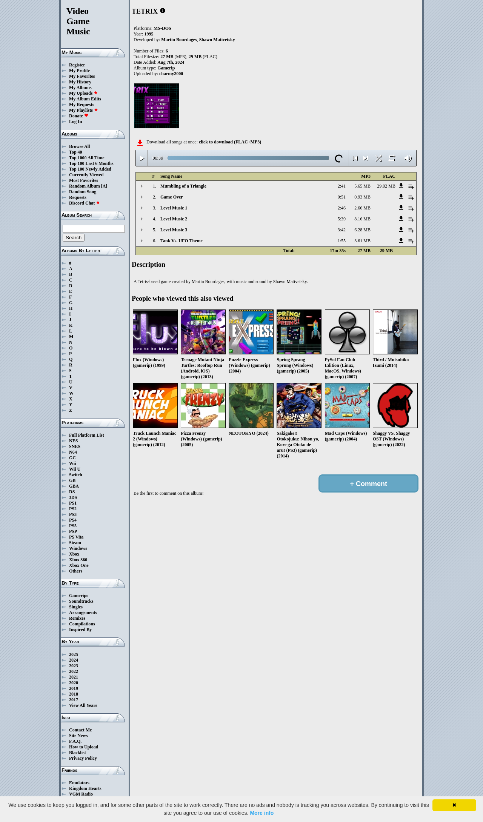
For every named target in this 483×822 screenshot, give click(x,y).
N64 (73, 452)
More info (262, 813)
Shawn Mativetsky (217, 39)
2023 (73, 665)
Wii (72, 463)
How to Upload (83, 747)
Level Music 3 (173, 229)
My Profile (79, 70)
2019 (73, 688)
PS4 (73, 520)
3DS (73, 497)
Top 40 (75, 152)
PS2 (73, 508)
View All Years (83, 705)
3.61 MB (362, 240)
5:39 (342, 219)
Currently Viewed (86, 174)
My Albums (80, 87)
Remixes (77, 618)
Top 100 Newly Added (90, 169)
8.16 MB (362, 219)
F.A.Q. (75, 741)
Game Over (171, 197)
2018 (73, 694)
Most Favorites (83, 180)
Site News (78, 735)
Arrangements (83, 612)
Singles (76, 607)
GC (72, 457)
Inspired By (80, 629)
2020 (73, 682)
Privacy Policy (83, 758)
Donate (78, 116)
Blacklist (77, 752)
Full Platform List (86, 435)
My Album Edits (85, 99)
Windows (78, 548)
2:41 (342, 186)
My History (80, 82)
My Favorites (82, 76)
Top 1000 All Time (86, 157)
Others (75, 571)
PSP (73, 531)
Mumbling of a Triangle (183, 186)
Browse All (79, 146)
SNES (74, 446)
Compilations (82, 624)
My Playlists (83, 110)
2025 (73, 654)
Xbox (74, 554)
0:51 (342, 197)
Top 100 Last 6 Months (91, 163)
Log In (75, 121)
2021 (73, 677)
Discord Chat (84, 203)
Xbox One (79, 565)
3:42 (342, 229)
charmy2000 (171, 73)
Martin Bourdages (179, 39)
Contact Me (80, 730)
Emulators (79, 782)
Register (77, 65)
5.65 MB (362, 186)
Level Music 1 (173, 208)
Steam (75, 542)
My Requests (81, 104)
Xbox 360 (78, 559)
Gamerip (166, 68)
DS (72, 491)
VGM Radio (81, 794)
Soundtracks (81, 601)
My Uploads (83, 93)
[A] (104, 186)
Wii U (74, 469)
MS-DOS (162, 28)
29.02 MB (386, 186)
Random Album (84, 186)
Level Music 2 (173, 219)
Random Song (82, 191)
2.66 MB (362, 208)
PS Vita (76, 537)
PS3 (73, 514)
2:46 (342, 208)
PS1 (73, 503)
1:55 (342, 240)
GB (72, 480)
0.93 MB (362, 197)
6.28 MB (362, 229)
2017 (73, 699)
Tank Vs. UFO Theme (181, 240)
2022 (73, 671)
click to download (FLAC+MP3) (230, 142)
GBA (74, 486)
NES (73, 440)
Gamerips (78, 595)
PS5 (73, 525)
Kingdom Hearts (85, 788)
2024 (73, 660)
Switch (75, 474)
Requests (77, 197)
